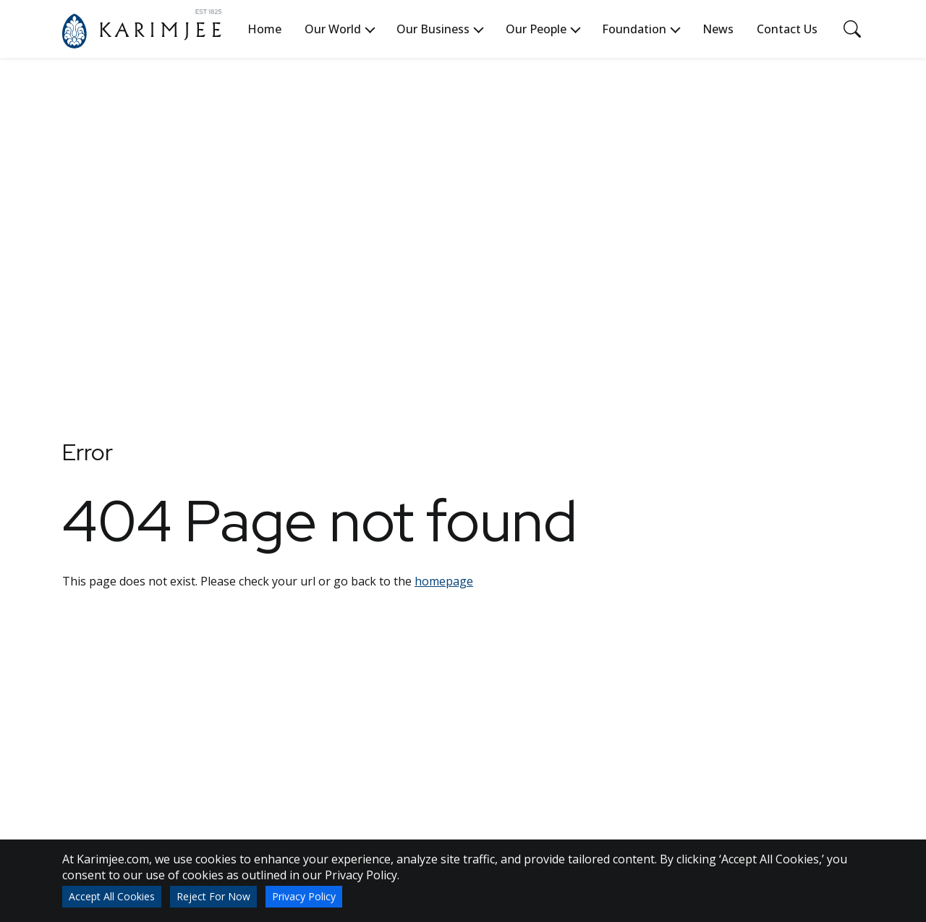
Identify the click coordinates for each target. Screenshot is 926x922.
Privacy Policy (304, 896)
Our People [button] (536, 29)
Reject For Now (213, 896)
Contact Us (787, 29)
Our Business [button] (433, 29)
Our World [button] (333, 29)
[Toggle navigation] (852, 29)
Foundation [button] (634, 29)
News (718, 29)
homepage (444, 581)
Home (264, 29)
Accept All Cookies (112, 896)
